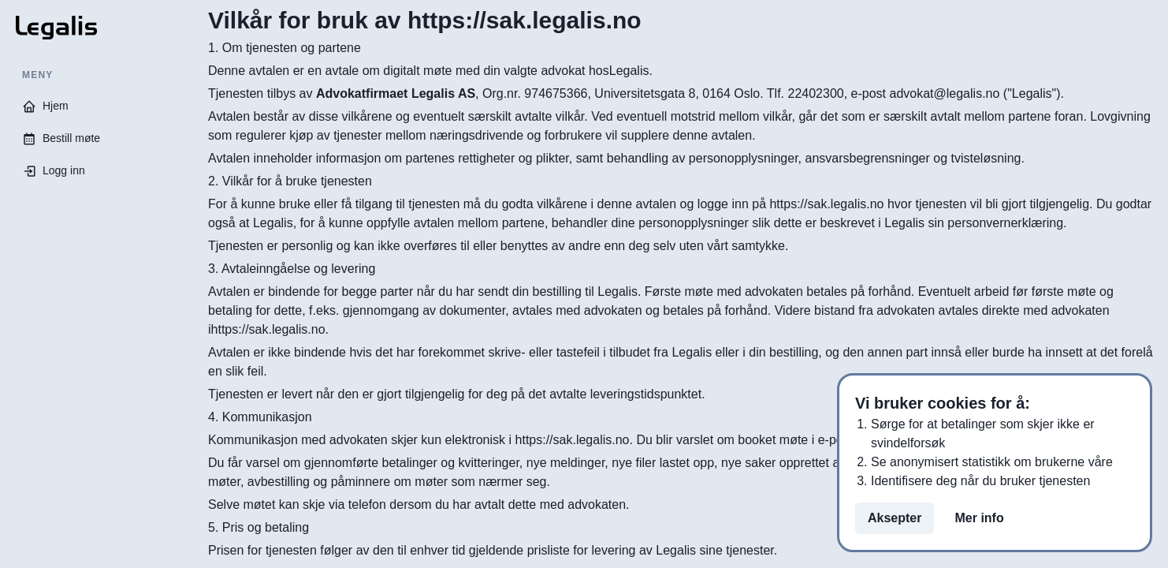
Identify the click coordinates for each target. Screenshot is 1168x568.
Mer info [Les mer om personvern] (978, 518)
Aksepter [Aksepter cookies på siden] (894, 518)
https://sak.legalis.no (572, 440)
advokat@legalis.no (944, 93)
